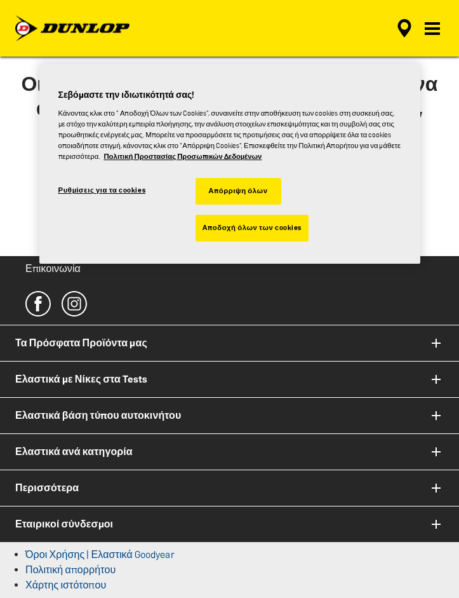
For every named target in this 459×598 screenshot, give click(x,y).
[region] (229, 164)
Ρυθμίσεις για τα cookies (102, 190)
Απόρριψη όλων (237, 190)
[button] (432, 28)
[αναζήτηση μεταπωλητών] (404, 28)
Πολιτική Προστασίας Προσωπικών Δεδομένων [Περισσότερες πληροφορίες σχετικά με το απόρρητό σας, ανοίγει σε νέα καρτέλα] (182, 156)
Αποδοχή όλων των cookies (252, 227)
